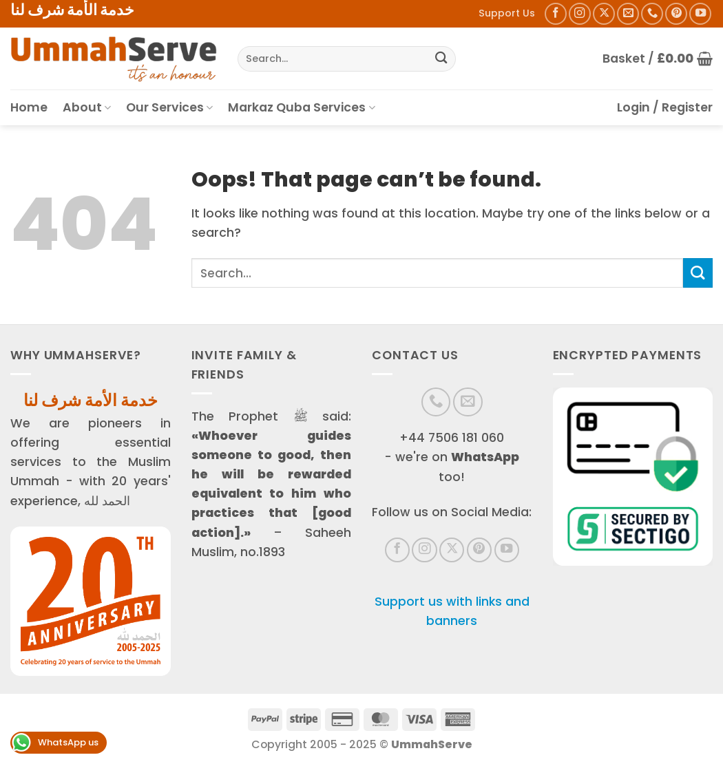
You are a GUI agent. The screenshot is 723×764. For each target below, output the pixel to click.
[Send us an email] (628, 14)
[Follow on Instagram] (580, 14)
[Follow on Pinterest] (676, 14)
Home (29, 107)
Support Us (507, 13)
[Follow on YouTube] (700, 14)
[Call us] (652, 14)
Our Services (169, 107)
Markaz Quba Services (301, 107)
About (87, 107)
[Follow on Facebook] (556, 14)
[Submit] (441, 59)
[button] (657, 58)
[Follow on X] (604, 14)
